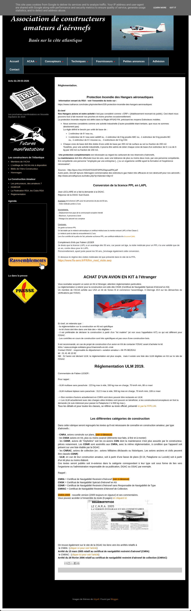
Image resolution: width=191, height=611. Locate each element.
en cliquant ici (120, 498)
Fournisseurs (105, 61)
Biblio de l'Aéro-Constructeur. (24, 169)
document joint (129, 236)
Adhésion (159, 61)
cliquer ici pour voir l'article (83, 548)
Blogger (114, 599)
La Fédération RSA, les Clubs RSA (27, 190)
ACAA (32, 61)
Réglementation (18, 194)
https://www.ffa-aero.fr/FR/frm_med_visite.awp (84, 260)
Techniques (79, 61)
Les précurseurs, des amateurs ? (26, 183)
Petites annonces (134, 61)
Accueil (14, 61)
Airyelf (96, 599)
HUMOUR (15, 187)
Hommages (16, 172)
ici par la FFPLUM (146, 406)
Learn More (159, 7)
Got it (173, 7)
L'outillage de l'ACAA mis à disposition (29, 165)
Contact (14, 69)
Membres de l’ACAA (20, 161)
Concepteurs (54, 61)
